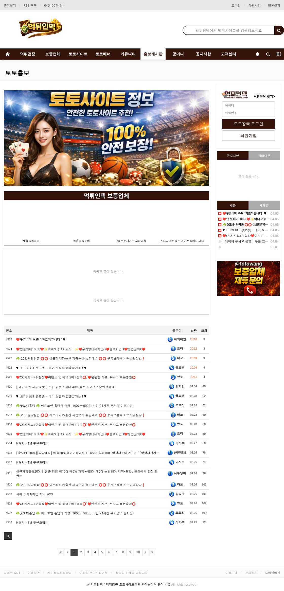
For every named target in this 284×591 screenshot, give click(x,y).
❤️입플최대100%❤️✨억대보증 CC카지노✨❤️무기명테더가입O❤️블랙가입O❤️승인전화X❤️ (81, 434)
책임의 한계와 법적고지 (131, 572)
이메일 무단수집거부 (93, 572)
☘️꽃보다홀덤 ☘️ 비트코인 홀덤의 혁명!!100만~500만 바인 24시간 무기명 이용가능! (75, 405)
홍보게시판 (153, 54)
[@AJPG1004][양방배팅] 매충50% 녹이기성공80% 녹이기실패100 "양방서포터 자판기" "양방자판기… (87, 452)
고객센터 (228, 54)
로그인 (236, 5)
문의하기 (251, 572)
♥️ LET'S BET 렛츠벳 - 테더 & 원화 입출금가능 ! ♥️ (51, 396)
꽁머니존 (264, 155)
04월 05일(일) (54, 5)
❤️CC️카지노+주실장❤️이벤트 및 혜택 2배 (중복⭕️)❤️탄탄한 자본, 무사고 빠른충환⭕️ (76, 377)
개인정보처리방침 (59, 572)
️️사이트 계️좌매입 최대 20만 (34, 494)
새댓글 (264, 205)
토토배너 (103, 54)
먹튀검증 (27, 54)
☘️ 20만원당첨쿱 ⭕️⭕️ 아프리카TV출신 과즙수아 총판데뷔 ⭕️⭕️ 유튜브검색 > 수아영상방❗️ (80, 358)
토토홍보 (17, 72)
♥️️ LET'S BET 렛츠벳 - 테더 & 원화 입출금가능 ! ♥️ (51, 368)
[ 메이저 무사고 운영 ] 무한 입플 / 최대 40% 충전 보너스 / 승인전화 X (65, 387)
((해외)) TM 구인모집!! (31, 443)
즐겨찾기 (10, 5)
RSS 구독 (30, 5)
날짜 (193, 330)
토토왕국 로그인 (248, 123)
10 (138, 552)
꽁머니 (178, 54)
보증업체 (52, 54)
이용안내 (231, 572)
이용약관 (34, 572)
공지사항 (203, 54)
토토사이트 (77, 54)
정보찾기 (274, 5)
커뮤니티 (128, 54)
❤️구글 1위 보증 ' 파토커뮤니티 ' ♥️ (40, 339)
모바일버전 (272, 572)
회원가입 (254, 5)
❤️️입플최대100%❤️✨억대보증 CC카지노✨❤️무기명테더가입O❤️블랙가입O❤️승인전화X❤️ (81, 349)
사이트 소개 (12, 572)
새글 (233, 205)
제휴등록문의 (31, 240)
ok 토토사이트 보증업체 (131, 240)
